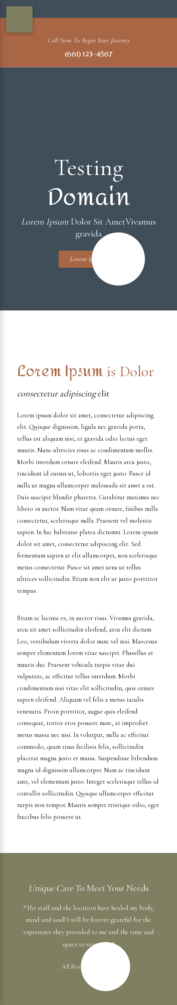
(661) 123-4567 (88, 54)
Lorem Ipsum (93, 259)
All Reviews (83, 966)
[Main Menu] (19, 19)
